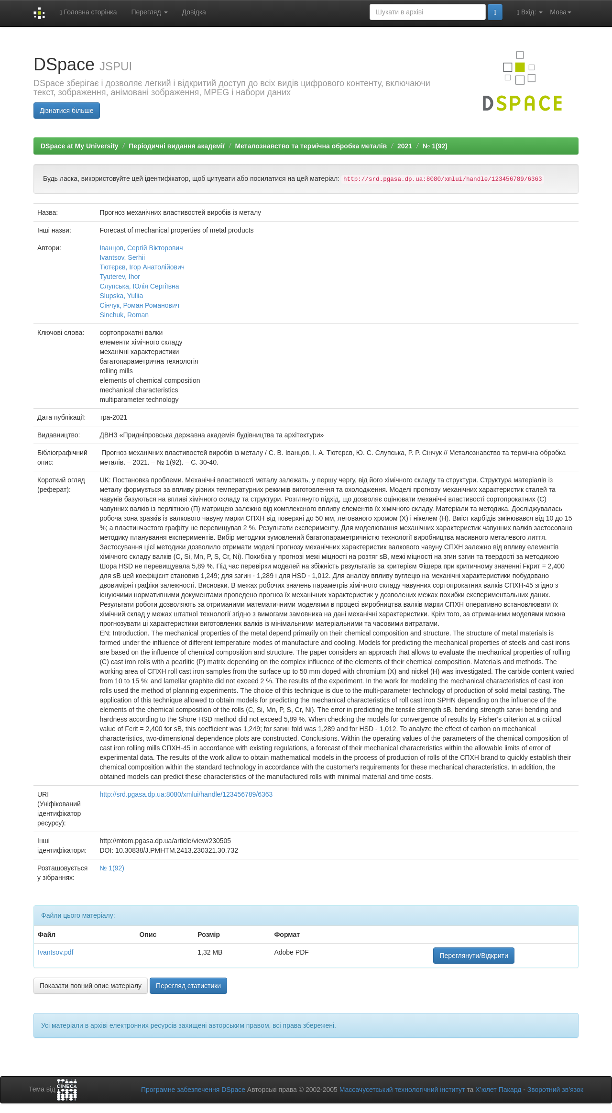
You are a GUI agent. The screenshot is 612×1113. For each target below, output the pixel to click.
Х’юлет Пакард (498, 1089)
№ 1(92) (435, 146)
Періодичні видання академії (177, 146)
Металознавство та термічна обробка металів (311, 146)
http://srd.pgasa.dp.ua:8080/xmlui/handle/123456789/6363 (186, 794)
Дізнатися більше (67, 110)
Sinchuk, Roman (124, 315)
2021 (404, 146)
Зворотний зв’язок (555, 1089)
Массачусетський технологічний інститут (402, 1089)
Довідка (194, 12)
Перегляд (149, 12)
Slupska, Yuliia (121, 296)
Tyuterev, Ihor (119, 276)
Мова (560, 12)
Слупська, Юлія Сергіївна (139, 286)
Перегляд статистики (188, 986)
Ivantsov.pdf (55, 952)
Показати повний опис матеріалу (91, 986)
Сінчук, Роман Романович (139, 305)
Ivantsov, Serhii (122, 257)
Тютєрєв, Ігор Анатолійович (142, 267)
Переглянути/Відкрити (473, 955)
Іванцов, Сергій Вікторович (141, 248)
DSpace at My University (80, 146)
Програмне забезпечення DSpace (193, 1089)
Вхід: (530, 12)
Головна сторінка (88, 12)
